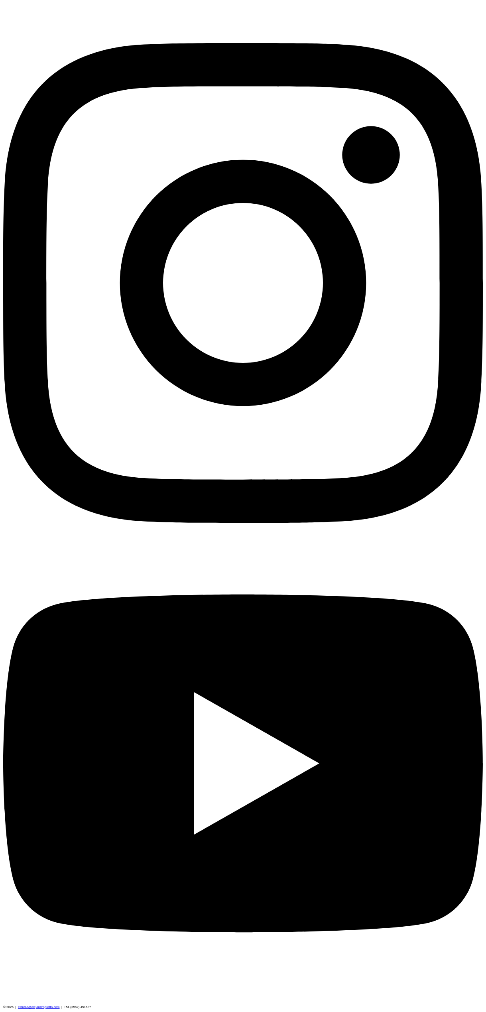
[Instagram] (243, 521)
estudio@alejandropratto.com (39, 1007)
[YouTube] (243, 1001)
